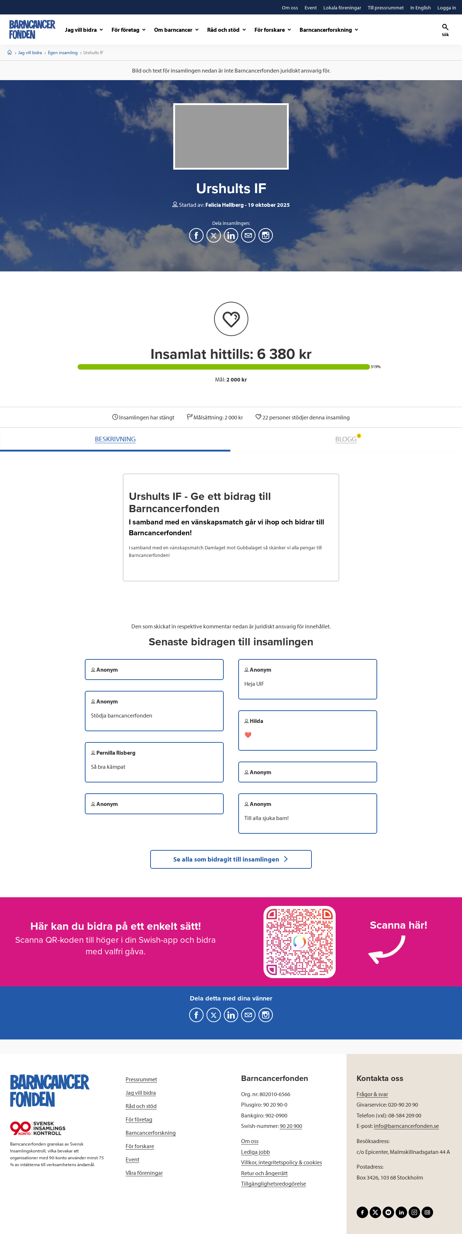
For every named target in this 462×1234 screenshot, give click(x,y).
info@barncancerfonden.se (406, 1125)
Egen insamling (63, 52)
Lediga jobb (255, 1151)
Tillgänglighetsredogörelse (273, 1183)
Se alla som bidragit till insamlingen (231, 859)
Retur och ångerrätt (264, 1173)
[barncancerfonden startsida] (32, 29)
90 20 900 (291, 1125)
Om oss (249, 1140)
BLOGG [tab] (348, 438)
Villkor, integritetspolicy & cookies (281, 1162)
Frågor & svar (372, 1094)
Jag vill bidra (30, 52)
